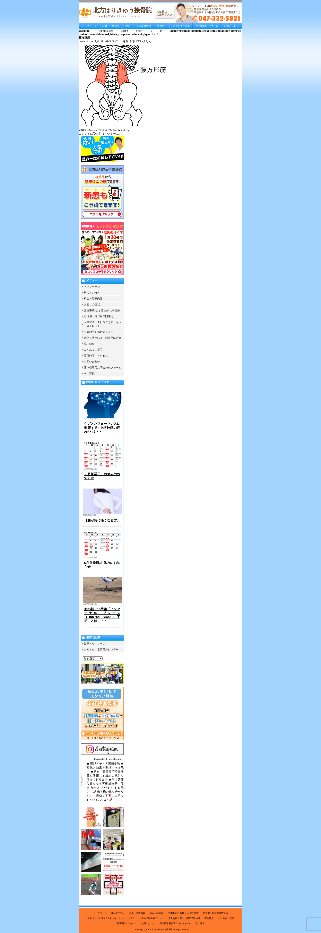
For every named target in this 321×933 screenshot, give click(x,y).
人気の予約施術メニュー (98, 331)
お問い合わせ (231, 26)
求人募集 (89, 373)
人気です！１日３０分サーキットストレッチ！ (111, 918)
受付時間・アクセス (207, 26)
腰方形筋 (84, 37)
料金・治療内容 (111, 26)
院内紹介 (162, 26)
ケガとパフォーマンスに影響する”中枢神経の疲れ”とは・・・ (102, 427)
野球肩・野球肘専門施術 (98, 316)
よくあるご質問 (181, 26)
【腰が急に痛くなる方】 (102, 520)
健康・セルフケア (94, 643)
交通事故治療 (143, 26)
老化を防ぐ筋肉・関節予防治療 (102, 337)
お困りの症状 (92, 304)
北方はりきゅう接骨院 (162, 929)
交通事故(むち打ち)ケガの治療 (102, 310)
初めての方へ (92, 292)
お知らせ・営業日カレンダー (101, 649)
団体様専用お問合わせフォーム (102, 367)
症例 (127, 26)
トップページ (89, 26)
